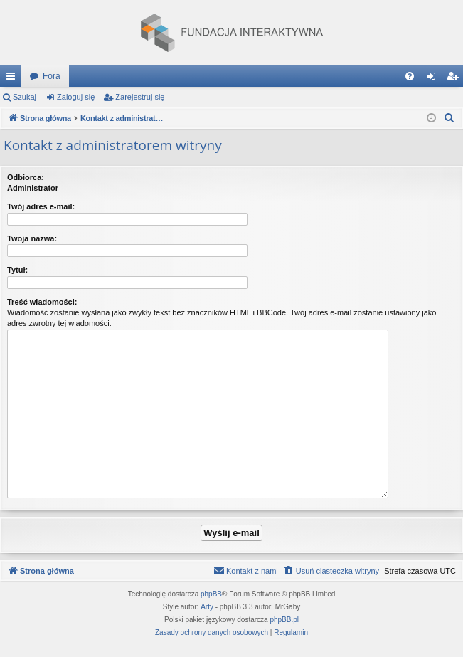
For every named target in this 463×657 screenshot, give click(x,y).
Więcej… (13, 79)
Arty (207, 607)
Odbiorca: (25, 177)
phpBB (211, 594)
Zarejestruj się (139, 97)
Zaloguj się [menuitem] (434, 79)
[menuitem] (409, 76)
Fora (51, 76)
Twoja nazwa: (32, 238)
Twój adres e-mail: (41, 206)
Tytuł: (17, 270)
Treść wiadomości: (42, 302)
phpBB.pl (284, 620)
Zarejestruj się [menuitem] (455, 79)
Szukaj (24, 97)
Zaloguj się (76, 97)
